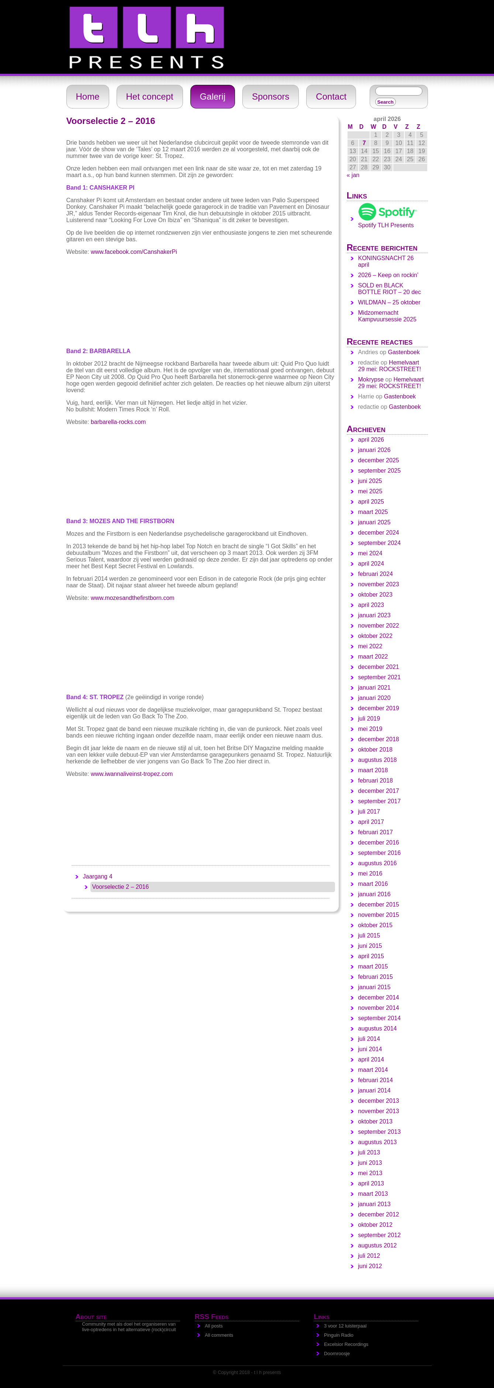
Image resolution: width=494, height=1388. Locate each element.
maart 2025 (373, 512)
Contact (331, 96)
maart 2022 (373, 656)
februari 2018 (375, 780)
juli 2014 (369, 1039)
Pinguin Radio (338, 1335)
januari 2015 (374, 987)
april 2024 (371, 563)
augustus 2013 (377, 1142)
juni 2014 (370, 1049)
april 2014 (371, 1059)
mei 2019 (370, 729)
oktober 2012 (375, 1225)
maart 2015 (373, 966)
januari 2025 (374, 522)
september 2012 (379, 1235)
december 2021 (378, 667)
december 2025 (378, 460)
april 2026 (371, 439)
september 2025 (379, 470)
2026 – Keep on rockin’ (388, 275)
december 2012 (378, 1214)
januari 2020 (374, 698)
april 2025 (371, 501)
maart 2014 (373, 1070)
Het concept (149, 96)
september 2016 (379, 853)
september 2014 (379, 1018)
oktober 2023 (375, 594)
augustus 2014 (377, 1028)
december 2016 (378, 842)
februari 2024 (375, 574)
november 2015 (378, 915)
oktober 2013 (375, 1121)
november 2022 (378, 625)
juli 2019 (369, 718)
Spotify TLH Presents (387, 221)
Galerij (212, 96)
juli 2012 (369, 1256)
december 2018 (378, 739)
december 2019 (378, 708)
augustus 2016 (377, 863)
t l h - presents (72, 3)
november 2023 (378, 584)
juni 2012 (370, 1266)
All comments (219, 1335)
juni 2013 (370, 1163)
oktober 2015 (375, 925)
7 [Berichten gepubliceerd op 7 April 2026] (364, 143)
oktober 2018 (375, 749)
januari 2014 (374, 1090)
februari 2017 (375, 832)
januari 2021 (374, 687)
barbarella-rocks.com (118, 422)
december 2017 (378, 791)
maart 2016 (373, 884)
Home (88, 96)
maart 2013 (373, 1194)
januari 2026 (374, 450)
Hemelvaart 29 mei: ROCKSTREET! (389, 365)
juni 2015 (370, 946)
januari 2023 (374, 615)
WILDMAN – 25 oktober (389, 302)
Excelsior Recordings (346, 1344)
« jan (353, 175)
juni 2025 (370, 481)
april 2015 (371, 956)
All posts (213, 1326)
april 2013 (371, 1183)
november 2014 (378, 1008)
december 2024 (378, 532)
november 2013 (378, 1111)
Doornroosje (337, 1353)
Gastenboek (403, 352)
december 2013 (378, 1101)
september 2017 (379, 801)
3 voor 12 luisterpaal (345, 1326)
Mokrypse (371, 379)
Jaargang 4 (98, 876)
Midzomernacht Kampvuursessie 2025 (387, 316)
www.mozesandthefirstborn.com (133, 598)
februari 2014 (375, 1080)
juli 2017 (369, 811)
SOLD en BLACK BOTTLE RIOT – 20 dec (389, 288)
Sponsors (270, 96)
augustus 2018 (377, 760)
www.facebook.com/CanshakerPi (134, 252)
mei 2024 (370, 553)
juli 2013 (369, 1152)
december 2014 (378, 997)
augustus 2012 (377, 1245)
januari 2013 (374, 1204)
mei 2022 (370, 646)
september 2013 (379, 1132)
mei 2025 (370, 491)
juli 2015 (369, 935)
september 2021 (379, 677)
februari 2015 (375, 977)
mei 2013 (370, 1173)
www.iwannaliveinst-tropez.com (132, 774)
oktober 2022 (375, 636)
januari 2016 (374, 894)
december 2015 (378, 904)
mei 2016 (370, 873)
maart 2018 (373, 770)
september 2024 (379, 543)
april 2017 (371, 822)
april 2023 (371, 605)
